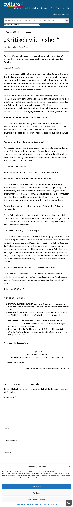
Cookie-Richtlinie (21, 504)
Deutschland (34, 357)
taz (61, 357)
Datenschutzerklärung (34, 504)
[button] (69, 467)
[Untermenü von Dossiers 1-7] (52, 8)
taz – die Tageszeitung (18, 343)
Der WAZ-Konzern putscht (20, 303)
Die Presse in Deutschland (20, 320)
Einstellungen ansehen (36, 499)
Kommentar (10, 397)
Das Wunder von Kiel (18, 312)
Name (7, 428)
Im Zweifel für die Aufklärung (22, 329)
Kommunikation (40, 354)
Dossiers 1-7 (46, 8)
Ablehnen (36, 493)
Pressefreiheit (53, 357)
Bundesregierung (21, 357)
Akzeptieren (36, 486)
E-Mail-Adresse (11, 440)
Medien (44, 357)
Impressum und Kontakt (50, 504)
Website (7, 452)
